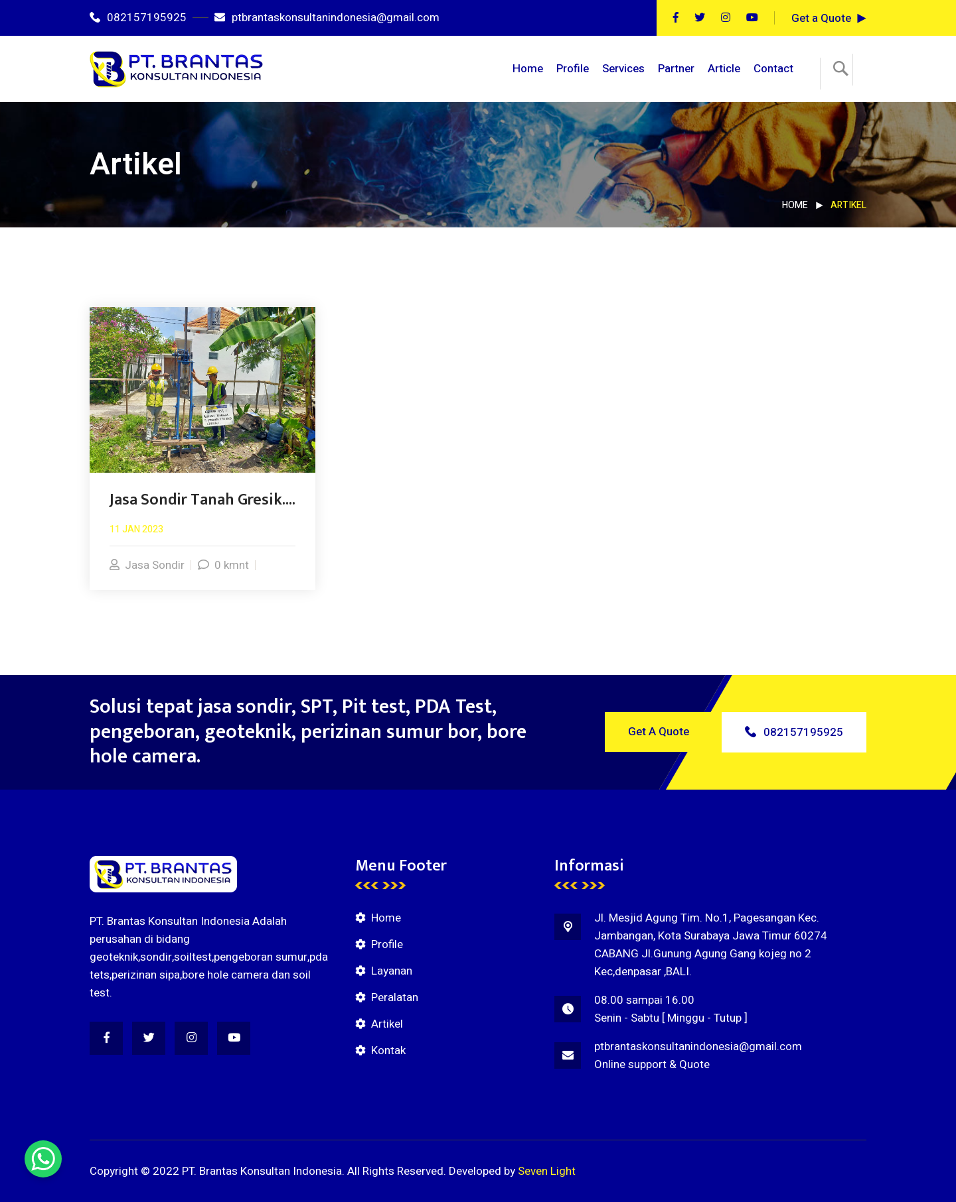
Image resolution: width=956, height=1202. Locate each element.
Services (623, 68)
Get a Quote (821, 18)
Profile (572, 68)
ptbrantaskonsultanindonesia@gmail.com (326, 17)
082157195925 (138, 17)
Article (724, 68)
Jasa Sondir (147, 565)
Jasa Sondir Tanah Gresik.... (202, 500)
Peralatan (394, 997)
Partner (676, 68)
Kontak (388, 1050)
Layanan (391, 971)
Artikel (387, 1024)
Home (528, 68)
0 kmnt (223, 565)
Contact (773, 68)
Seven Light (547, 1171)
